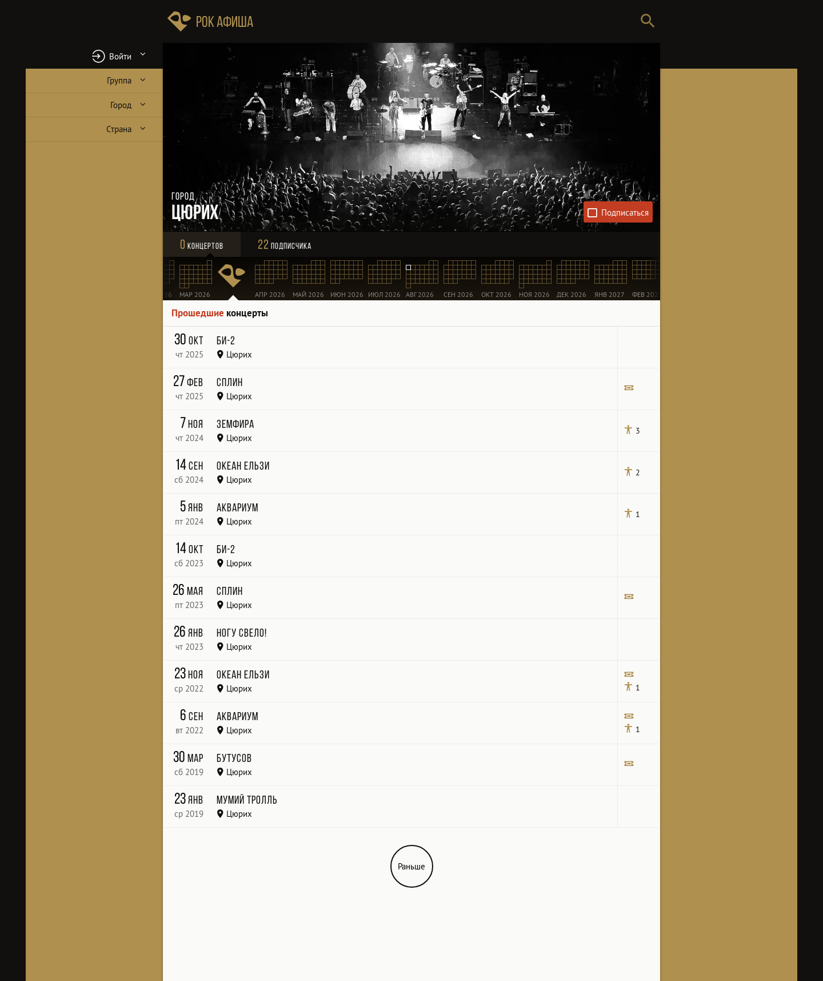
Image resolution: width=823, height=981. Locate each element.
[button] (94, 56)
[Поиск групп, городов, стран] (445, 21)
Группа (119, 80)
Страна (118, 129)
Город (120, 105)
